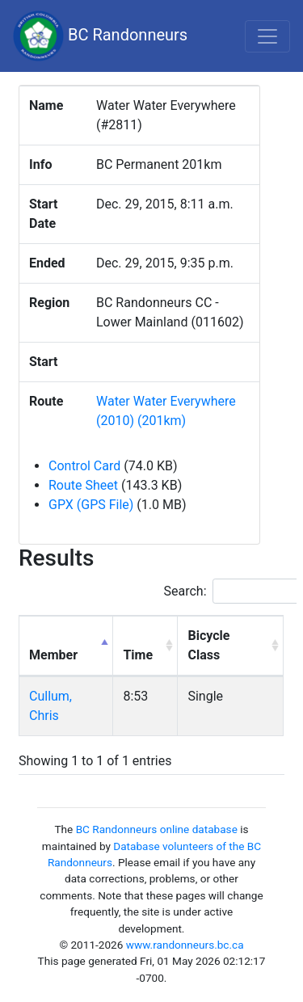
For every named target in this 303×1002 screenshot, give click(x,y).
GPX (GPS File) (90, 504)
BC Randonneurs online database (157, 829)
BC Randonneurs (100, 36)
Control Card (84, 466)
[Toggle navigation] (267, 36)
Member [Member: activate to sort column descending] (53, 655)
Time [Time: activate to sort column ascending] (138, 655)
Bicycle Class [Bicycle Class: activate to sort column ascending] (208, 645)
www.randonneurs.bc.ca (185, 944)
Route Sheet (83, 485)
